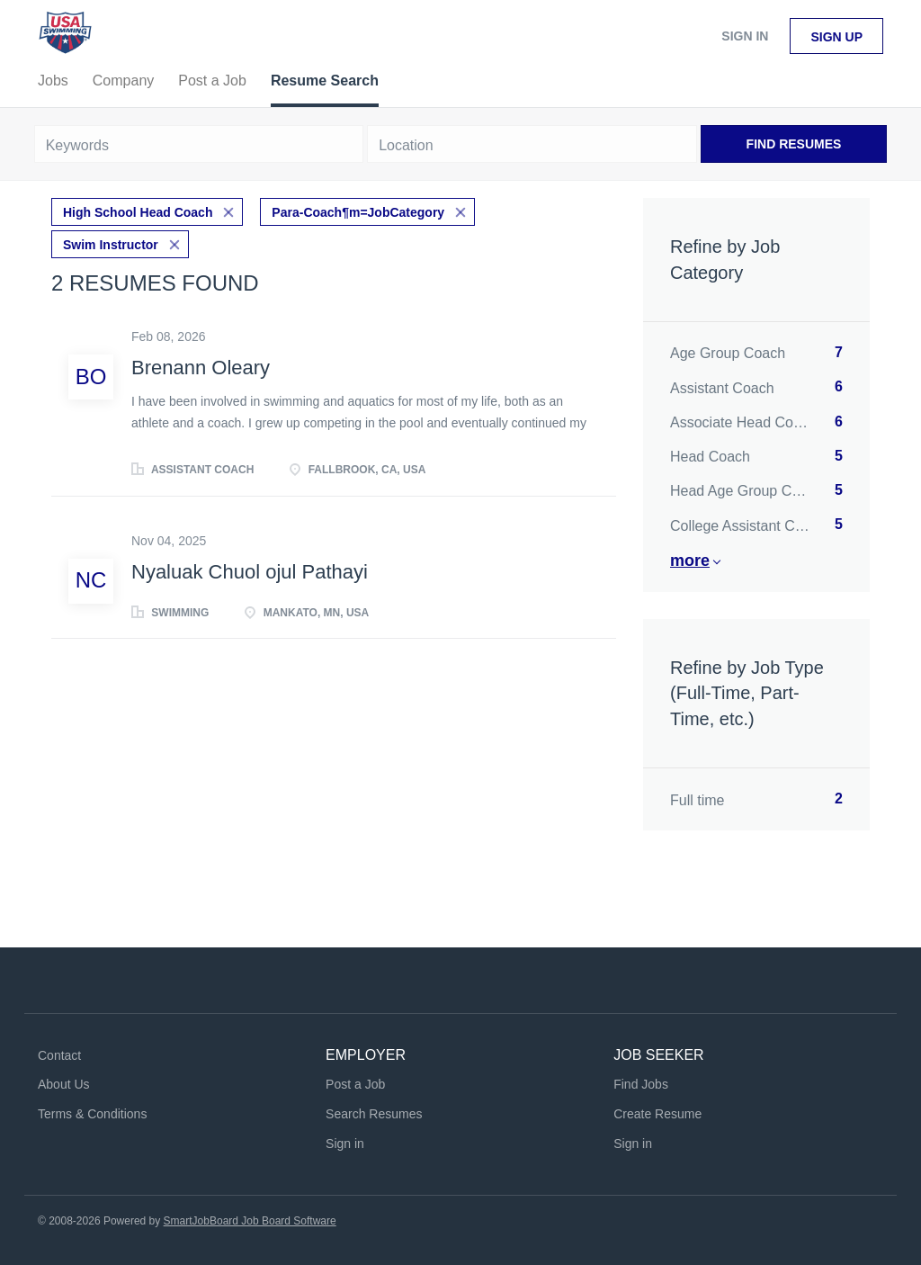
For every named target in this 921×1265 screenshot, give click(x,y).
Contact (59, 1055)
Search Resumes (374, 1114)
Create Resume (657, 1114)
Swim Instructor (110, 245)
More (690, 561)
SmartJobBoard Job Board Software (250, 1221)
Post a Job (355, 1084)
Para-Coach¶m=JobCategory (358, 212)
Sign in (744, 36)
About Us (64, 1084)
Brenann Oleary (200, 367)
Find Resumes (794, 144)
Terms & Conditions (92, 1114)
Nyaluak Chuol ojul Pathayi (249, 572)
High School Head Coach (137, 212)
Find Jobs (640, 1084)
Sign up (836, 37)
